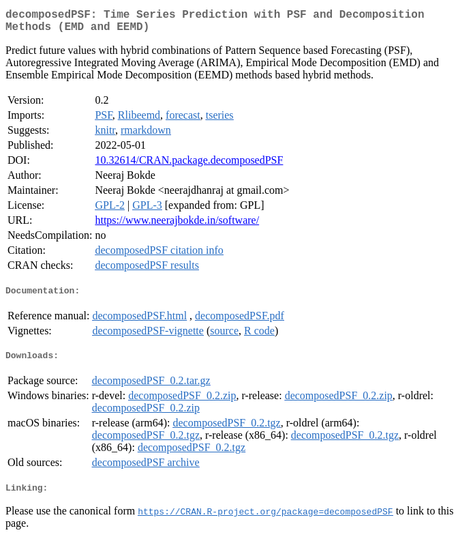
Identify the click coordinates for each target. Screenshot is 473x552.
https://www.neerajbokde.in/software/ (177, 225)
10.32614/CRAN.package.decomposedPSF (189, 165)
